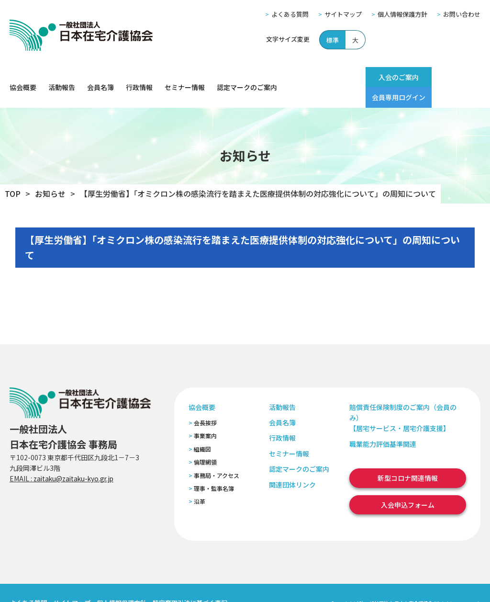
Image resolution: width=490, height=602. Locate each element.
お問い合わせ (461, 14)
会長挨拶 (205, 402)
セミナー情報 (185, 77)
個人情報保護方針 (402, 14)
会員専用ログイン (447, 77)
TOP (13, 173)
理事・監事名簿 (214, 468)
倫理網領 (205, 442)
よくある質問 (290, 14)
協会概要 (23, 77)
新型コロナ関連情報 (408, 458)
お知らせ (50, 173)
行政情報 (139, 77)
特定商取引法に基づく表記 (190, 582)
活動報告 (61, 77)
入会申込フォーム (407, 484)
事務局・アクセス (216, 455)
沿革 (199, 481)
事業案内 (205, 415)
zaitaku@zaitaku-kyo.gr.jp (75, 458)
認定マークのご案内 (247, 77)
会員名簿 (100, 77)
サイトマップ (343, 14)
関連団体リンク (292, 464)
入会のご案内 (379, 77)
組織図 (202, 428)
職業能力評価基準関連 (382, 423)
